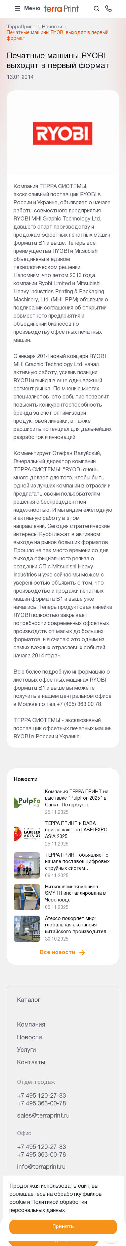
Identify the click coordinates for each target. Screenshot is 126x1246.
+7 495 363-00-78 (41, 1104)
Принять (63, 1227)
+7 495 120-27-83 (41, 1096)
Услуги (26, 1050)
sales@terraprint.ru (43, 1116)
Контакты (31, 1063)
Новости (29, 1038)
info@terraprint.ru (41, 1167)
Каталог (28, 1000)
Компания (31, 1025)
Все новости (63, 953)
